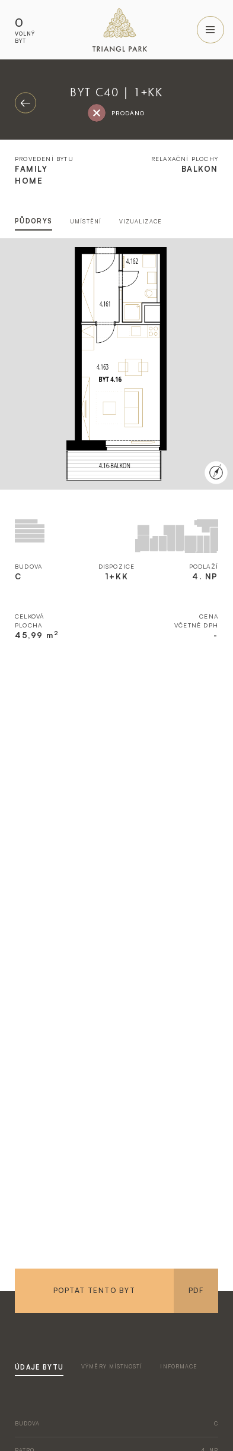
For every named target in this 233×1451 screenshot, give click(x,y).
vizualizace (140, 221)
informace (178, 1366)
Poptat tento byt (94, 1290)
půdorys (33, 221)
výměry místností (111, 1366)
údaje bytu (39, 1367)
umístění (85, 221)
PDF (196, 1290)
